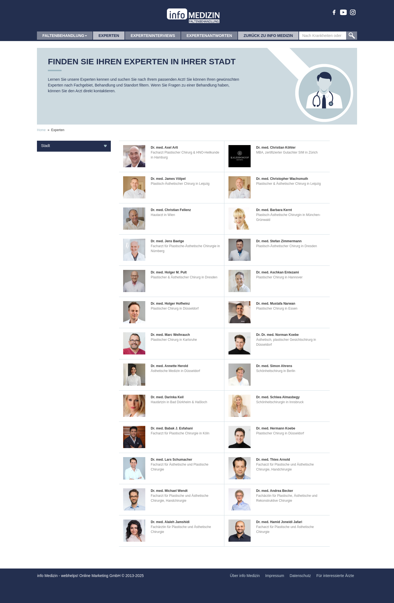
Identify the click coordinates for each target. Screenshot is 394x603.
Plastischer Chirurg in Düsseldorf (175, 308)
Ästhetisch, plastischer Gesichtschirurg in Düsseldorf (286, 342)
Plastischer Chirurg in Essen (276, 308)
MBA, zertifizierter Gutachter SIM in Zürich (287, 152)
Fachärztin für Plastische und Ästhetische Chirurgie (181, 529)
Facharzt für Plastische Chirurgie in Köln (180, 433)
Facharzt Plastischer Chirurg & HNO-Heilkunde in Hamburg (185, 155)
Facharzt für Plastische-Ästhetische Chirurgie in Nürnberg (185, 248)
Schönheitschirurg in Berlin (275, 371)
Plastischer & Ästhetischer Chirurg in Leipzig (288, 184)
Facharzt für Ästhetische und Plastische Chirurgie (179, 467)
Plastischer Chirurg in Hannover (279, 277)
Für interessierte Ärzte (335, 575)
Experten (109, 35)
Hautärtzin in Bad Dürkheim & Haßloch (179, 402)
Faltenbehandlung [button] (64, 35)
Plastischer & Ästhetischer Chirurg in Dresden (184, 277)
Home (41, 130)
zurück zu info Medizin (268, 35)
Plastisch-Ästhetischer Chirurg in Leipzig (180, 184)
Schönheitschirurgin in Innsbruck (279, 402)
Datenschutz (300, 575)
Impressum (274, 575)
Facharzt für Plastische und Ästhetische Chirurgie (285, 529)
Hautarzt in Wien (163, 215)
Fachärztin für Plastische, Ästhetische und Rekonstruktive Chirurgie (286, 498)
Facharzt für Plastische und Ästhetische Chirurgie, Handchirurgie (285, 467)
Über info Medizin (245, 575)
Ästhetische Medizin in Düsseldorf (175, 371)
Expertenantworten (209, 35)
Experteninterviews (153, 35)
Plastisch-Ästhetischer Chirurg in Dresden (286, 246)
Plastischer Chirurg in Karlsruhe (174, 340)
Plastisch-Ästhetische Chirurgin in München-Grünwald (288, 217)
